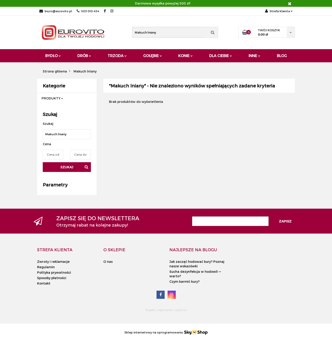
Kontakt (43, 283)
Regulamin (46, 267)
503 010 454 (88, 11)
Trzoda (117, 55)
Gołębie (152, 55)
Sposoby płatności (51, 278)
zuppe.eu (180, 309)
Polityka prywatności (54, 272)
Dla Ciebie (220, 55)
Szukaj (66, 167)
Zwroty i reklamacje (53, 261)
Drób (84, 55)
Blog (282, 55)
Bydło (53, 55)
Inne (254, 55)
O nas (108, 261)
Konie (185, 55)
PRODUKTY (52, 98)
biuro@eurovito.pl (55, 11)
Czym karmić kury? (184, 281)
